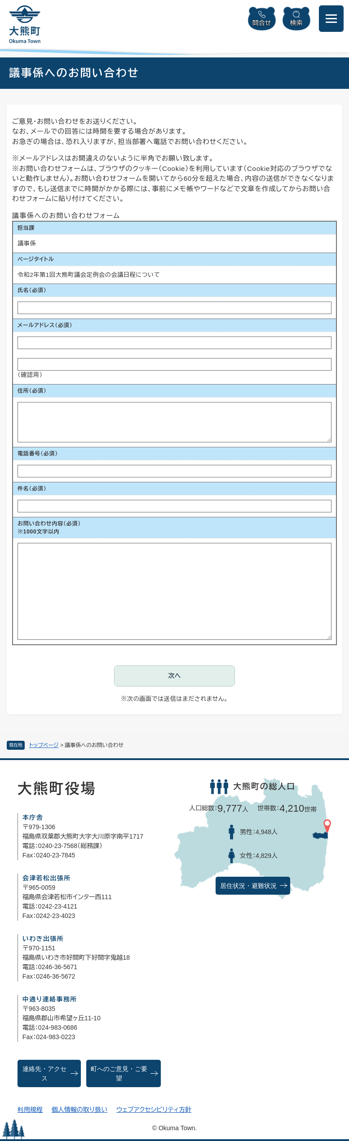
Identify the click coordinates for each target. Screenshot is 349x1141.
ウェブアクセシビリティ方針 (153, 1109)
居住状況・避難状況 (248, 886)
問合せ (261, 22)
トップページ (44, 745)
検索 (296, 22)
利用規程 (30, 1109)
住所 (32, 391)
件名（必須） (32, 488)
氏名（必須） (32, 290)
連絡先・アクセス (44, 1074)
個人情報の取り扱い (79, 1109)
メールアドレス (45, 325)
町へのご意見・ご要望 (119, 1074)
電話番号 (38, 453)
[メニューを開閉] (331, 18)
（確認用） (30, 375)
